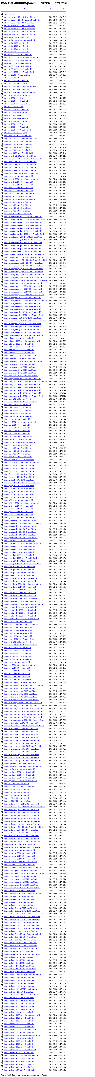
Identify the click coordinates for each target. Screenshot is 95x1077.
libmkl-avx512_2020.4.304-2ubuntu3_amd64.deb (21, 179)
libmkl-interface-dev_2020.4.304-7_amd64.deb (20, 616)
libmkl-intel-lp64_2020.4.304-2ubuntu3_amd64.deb (22, 564)
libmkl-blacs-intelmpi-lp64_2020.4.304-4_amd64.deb (23, 243)
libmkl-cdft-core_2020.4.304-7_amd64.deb (19, 353)
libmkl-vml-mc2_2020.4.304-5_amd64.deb (19, 1021)
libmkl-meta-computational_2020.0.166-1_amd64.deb (23, 703)
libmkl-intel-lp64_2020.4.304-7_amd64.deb (19, 575)
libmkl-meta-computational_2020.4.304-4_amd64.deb (23, 708)
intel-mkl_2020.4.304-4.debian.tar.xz (17, 95)
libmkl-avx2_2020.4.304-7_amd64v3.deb (18, 153)
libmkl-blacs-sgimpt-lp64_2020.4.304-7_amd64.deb (22, 332)
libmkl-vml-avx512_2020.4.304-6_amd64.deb (20, 943)
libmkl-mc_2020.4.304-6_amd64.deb (17, 674)
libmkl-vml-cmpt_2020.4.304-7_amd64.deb (19, 986)
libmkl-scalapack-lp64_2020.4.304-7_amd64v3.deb (22, 841)
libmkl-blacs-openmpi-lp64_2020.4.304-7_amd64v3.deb (24, 295)
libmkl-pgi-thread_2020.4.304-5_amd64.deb (19, 772)
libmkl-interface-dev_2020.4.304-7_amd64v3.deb (21, 619)
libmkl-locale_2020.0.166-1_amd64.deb (18, 622)
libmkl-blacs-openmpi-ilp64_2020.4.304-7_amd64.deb (23, 272)
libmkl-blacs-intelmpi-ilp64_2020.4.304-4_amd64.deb (23, 222)
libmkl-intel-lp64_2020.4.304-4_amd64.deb (19, 567)
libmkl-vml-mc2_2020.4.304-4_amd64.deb (19, 1018)
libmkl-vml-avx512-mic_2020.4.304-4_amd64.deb (22, 917)
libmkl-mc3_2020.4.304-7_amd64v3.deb (18, 659)
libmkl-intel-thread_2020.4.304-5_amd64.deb (20, 590)
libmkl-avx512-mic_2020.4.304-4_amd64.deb (20, 162)
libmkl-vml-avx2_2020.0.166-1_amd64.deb (19, 891)
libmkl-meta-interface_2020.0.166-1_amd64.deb (21, 723)
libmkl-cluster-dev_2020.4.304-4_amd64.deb (20, 364)
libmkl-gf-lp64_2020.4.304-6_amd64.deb (18, 512)
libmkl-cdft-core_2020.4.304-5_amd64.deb (19, 347)
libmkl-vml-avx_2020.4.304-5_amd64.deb (19, 960)
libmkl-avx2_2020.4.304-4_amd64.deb (17, 141)
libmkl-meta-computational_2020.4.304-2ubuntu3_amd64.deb (26, 706)
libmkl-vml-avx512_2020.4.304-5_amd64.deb (20, 940)
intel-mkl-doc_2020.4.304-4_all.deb (16, 43)
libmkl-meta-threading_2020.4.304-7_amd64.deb (21, 758)
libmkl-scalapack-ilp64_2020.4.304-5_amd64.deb (21, 813)
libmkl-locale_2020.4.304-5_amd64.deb (18, 630)
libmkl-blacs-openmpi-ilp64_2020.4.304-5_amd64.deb (23, 266)
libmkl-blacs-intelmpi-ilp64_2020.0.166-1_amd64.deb (23, 217)
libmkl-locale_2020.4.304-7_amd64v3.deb (19, 639)
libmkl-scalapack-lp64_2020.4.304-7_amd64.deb (21, 839)
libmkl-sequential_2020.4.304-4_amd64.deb (19, 850)
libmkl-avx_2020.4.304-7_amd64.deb (17, 211)
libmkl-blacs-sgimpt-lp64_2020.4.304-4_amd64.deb (22, 324)
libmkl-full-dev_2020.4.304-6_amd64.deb (19, 471)
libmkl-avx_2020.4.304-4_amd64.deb (17, 202)
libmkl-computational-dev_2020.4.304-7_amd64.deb (22, 393)
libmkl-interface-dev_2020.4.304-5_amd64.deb (20, 610)
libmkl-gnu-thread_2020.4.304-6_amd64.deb (20, 532)
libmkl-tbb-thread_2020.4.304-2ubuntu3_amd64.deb (22, 867)
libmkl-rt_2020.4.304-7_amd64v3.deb (17, 801)
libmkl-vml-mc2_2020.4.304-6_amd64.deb (19, 1024)
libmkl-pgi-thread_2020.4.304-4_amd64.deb (19, 769)
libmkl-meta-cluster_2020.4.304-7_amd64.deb (20, 697)
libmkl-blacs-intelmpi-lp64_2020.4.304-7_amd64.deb (23, 251)
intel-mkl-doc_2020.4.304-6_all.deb (16, 49)
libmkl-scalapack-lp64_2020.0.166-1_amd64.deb (21, 824)
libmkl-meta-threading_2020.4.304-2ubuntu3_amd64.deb (24, 746)
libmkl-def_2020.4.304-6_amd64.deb (17, 431)
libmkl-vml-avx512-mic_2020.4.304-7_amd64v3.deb (23, 928)
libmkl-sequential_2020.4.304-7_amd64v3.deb (20, 862)
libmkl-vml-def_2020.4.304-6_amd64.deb (19, 1003)
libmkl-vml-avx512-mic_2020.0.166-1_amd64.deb (22, 911)
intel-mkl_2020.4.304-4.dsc (13, 98)
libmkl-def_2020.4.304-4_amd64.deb (17, 425)
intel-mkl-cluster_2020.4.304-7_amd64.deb (19, 31)
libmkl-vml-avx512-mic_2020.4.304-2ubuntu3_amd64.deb (25, 914)
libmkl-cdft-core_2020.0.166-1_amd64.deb (19, 338)
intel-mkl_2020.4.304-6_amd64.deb (16, 118)
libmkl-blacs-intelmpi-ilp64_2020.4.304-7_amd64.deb (23, 231)
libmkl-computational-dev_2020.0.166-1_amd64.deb (22, 379)
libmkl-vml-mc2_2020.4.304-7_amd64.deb (19, 1027)
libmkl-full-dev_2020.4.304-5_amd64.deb (19, 468)
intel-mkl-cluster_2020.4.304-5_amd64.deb (19, 26)
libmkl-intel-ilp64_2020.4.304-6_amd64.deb (19, 552)
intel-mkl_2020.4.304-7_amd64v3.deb (17, 130)
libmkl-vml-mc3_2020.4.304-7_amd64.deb (19, 1047)
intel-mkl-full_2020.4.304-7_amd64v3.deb (19, 72)
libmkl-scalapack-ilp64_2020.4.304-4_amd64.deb (21, 810)
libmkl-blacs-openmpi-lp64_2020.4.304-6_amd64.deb (23, 289)
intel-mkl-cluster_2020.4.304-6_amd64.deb (19, 29)
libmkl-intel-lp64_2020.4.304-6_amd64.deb (19, 572)
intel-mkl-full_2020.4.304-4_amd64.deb (18, 60)
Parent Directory (10, 14)
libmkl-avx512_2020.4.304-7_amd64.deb (18, 191)
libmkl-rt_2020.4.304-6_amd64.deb (16, 795)
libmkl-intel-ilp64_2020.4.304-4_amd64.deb (19, 546)
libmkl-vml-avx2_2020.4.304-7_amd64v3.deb (20, 908)
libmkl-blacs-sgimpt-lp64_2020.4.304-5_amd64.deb (22, 327)
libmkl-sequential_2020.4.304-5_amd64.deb (19, 853)
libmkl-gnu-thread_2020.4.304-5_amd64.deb (20, 529)
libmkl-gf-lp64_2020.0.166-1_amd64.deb (18, 500)
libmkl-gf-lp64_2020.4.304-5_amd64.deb (18, 509)
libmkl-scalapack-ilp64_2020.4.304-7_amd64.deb (21, 818)
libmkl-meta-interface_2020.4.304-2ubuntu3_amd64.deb (24, 726)
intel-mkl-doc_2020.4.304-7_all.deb (16, 52)
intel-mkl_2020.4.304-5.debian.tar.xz (17, 104)
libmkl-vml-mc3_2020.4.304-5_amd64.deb (19, 1041)
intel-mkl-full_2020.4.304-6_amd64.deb (18, 66)
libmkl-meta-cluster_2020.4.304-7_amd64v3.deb (21, 700)
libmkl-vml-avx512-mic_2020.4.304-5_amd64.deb (22, 920)
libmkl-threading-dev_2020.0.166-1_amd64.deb (21, 870)
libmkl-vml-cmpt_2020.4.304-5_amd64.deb (19, 980)
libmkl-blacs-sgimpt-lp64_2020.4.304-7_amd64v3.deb (23, 335)
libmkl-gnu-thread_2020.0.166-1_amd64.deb (20, 520)
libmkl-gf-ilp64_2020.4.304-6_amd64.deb (19, 491)
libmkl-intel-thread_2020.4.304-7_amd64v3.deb (21, 598)
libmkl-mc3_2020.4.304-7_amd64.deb (17, 656)
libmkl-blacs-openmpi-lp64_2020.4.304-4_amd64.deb (23, 283)
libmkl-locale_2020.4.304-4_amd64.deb (18, 627)
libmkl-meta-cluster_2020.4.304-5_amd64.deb (20, 691)
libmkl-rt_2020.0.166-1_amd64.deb (16, 784)
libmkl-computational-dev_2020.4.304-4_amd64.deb (22, 384)
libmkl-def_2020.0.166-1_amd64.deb (17, 419)
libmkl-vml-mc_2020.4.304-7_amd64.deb (19, 1067)
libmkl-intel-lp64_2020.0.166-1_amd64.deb (19, 561)
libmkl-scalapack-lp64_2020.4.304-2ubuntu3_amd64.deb (24, 827)
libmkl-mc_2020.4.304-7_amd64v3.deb (18, 679)
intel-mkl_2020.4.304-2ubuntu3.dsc (16, 89)
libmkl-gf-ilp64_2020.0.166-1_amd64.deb (19, 480)
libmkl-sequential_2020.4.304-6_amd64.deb (19, 856)
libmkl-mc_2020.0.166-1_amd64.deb (17, 662)
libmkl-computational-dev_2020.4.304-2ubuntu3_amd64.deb (25, 382)
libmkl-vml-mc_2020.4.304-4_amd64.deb (19, 1058)
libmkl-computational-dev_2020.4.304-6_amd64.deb (22, 390)
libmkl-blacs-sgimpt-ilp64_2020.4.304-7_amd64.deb (22, 312)
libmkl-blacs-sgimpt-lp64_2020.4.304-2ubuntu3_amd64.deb (25, 321)
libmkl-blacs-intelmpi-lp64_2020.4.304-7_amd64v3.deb (24, 254)
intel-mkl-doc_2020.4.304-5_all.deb (16, 46)
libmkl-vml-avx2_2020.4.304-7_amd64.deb (19, 905)
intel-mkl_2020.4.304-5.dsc (13, 107)
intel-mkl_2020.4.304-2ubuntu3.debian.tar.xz (20, 86)
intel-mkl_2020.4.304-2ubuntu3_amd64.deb (19, 92)
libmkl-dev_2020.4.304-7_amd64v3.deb (18, 457)
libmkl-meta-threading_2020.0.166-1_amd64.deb (21, 743)
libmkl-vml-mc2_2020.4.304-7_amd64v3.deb (20, 1029)
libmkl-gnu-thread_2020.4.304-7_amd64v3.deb (20, 538)
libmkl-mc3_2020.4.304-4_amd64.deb (17, 648)
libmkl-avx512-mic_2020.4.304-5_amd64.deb (20, 165)
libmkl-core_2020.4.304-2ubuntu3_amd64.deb (20, 402)
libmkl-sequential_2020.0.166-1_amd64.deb (19, 844)
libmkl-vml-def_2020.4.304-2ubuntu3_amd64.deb (21, 995)
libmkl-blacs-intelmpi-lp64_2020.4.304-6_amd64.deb (23, 248)
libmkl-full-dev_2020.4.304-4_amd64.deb (19, 465)
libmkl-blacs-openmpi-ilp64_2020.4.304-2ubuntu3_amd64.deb (26, 260)
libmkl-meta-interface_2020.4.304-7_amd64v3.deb (22, 740)
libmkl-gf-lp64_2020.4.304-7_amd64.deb (18, 515)
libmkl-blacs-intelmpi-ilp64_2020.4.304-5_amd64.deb (23, 225)
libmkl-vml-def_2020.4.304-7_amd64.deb (19, 1006)
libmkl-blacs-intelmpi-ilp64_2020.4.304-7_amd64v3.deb (24, 234)
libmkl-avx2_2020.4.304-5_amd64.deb (17, 144)
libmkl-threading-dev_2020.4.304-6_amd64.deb (21, 882)
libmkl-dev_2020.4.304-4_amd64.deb (17, 445)
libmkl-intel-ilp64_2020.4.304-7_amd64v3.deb (20, 558)
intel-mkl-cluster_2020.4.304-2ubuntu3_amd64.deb (22, 20)
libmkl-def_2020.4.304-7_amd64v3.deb (18, 436)
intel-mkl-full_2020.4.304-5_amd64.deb (18, 63)
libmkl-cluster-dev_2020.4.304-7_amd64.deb (20, 373)
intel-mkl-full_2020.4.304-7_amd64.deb (18, 69)
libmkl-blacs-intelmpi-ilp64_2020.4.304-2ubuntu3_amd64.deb (26, 220)
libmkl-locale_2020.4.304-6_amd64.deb (18, 633)
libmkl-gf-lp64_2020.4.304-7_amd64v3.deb (19, 517)
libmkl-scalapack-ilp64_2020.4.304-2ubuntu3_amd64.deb (24, 807)
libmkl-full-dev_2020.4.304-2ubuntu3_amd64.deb (21, 463)
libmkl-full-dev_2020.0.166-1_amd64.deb (19, 460)
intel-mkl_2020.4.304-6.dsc (13, 115)
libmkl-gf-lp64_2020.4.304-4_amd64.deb (18, 506)
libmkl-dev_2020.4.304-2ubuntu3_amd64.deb (20, 442)
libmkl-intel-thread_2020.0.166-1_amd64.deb (20, 581)
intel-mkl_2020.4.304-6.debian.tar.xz (17, 112)
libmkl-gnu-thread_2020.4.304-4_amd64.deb (20, 526)
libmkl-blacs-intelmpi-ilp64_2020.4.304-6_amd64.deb (23, 228)
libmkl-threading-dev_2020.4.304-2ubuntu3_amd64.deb (24, 873)
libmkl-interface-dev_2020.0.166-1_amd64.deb (20, 601)
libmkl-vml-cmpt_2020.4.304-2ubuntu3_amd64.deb (22, 975)
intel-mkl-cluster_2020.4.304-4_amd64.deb (19, 23)
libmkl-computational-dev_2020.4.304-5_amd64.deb (22, 387)
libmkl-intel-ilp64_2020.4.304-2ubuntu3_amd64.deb (22, 544)
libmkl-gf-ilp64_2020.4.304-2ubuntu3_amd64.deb (22, 483)
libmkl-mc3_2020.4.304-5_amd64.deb (17, 651)
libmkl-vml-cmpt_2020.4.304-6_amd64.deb (19, 983)
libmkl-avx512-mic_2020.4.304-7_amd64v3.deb (21, 173)
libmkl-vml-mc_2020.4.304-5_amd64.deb (19, 1061)
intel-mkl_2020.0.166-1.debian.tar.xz (17, 75)
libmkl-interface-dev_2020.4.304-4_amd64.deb (20, 607)
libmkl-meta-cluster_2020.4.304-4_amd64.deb (20, 688)
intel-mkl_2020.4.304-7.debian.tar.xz (17, 121)
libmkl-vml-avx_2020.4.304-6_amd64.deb (19, 963)
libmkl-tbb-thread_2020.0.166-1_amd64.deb (19, 865)
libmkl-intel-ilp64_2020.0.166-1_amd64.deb (19, 541)
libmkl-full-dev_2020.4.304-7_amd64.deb (19, 474)
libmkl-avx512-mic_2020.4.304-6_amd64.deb (20, 167)
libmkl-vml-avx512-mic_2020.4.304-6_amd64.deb (22, 922)
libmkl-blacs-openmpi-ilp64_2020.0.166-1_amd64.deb (23, 257)
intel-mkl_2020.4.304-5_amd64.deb (16, 110)
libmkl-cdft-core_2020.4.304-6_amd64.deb (19, 350)
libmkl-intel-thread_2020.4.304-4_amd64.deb (20, 587)
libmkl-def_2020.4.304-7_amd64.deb (17, 434)
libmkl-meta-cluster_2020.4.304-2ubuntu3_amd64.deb (23, 685)
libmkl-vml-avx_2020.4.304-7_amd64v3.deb (20, 969)
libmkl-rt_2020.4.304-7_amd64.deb (16, 798)
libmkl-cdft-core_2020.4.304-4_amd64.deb (19, 344)
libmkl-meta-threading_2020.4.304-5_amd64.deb (21, 752)
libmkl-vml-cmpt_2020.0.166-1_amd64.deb (19, 972)
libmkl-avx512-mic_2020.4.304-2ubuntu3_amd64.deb (23, 159)
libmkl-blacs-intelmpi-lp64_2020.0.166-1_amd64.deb (23, 237)
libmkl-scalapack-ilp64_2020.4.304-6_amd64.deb (21, 815)
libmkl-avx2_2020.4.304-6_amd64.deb (17, 147)
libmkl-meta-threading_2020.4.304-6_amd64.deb (21, 755)
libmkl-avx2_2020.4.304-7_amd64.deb (17, 150)
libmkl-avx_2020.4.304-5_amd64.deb (17, 205)
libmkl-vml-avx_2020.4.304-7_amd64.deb (19, 966)
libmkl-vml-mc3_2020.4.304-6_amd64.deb (19, 1044)
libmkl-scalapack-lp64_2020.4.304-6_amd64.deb (21, 836)
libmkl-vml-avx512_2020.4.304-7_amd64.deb (20, 946)
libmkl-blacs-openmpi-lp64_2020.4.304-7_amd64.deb (23, 292)
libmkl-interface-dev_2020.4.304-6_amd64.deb (20, 613)
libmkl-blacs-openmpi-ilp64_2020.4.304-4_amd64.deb (23, 263)
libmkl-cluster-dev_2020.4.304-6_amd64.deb (20, 370)
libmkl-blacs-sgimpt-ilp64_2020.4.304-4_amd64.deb (22, 303)
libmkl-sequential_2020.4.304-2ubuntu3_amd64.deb (22, 847)
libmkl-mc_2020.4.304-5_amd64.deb (17, 671)
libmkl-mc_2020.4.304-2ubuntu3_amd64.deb (20, 665)
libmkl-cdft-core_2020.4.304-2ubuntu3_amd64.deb (22, 341)
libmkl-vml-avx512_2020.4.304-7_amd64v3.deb (21, 948)
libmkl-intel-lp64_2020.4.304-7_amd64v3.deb (20, 578)
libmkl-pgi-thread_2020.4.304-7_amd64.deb (19, 778)
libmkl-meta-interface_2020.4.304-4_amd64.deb (21, 729)
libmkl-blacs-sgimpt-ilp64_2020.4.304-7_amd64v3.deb (23, 315)
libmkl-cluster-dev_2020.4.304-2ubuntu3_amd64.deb (23, 361)
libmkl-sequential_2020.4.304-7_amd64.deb (19, 859)
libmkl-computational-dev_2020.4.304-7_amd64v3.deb (23, 396)
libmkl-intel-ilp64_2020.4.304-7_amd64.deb (19, 555)
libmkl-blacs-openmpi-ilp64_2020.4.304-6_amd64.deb (23, 269)
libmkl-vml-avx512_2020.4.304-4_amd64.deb (20, 937)
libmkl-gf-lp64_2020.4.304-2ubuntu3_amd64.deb (21, 503)
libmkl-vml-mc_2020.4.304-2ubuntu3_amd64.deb (21, 1056)
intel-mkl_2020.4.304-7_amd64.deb (16, 127)
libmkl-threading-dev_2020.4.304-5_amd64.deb (21, 879)
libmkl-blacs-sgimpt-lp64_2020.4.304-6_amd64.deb (22, 329)
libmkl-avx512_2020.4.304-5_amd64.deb (18, 185)
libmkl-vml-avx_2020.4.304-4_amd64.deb (19, 957)
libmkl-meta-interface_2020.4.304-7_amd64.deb (21, 737)
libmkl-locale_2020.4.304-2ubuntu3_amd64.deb (21, 625)
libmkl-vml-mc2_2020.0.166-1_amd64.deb (19, 1012)
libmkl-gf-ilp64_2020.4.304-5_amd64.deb (19, 489)
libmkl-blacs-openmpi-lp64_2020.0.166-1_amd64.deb (23, 277)
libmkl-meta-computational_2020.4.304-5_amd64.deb (23, 711)
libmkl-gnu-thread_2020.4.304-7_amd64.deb (20, 535)
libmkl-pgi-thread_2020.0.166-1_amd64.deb (19, 763)
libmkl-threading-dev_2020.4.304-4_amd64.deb (21, 876)
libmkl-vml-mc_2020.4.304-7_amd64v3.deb (19, 1070)
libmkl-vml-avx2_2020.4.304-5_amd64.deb (19, 899)
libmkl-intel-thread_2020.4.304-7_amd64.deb (20, 596)
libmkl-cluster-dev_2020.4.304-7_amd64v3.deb (21, 376)
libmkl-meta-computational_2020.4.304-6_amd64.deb (23, 714)
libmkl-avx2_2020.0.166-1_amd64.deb (17, 136)
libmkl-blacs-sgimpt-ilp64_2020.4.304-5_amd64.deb (22, 306)
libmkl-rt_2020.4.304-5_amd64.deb (16, 792)
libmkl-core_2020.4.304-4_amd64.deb (17, 405)
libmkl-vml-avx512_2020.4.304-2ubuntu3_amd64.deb (23, 934)
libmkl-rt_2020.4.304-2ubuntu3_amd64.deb (19, 787)
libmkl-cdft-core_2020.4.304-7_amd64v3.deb (20, 355)
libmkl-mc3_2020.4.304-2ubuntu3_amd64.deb (20, 645)
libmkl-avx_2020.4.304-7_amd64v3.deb (18, 214)
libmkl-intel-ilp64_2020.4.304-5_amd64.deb (19, 549)
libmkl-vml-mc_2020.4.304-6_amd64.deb (19, 1064)
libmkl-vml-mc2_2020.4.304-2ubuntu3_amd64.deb (22, 1015)
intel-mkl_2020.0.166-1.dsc (13, 78)
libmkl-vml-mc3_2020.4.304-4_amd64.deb (19, 1038)
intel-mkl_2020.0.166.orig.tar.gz (15, 84)
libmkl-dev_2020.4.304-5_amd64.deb (17, 448)
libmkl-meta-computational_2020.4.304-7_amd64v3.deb (24, 720)
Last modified (55, 9)
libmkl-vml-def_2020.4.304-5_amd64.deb (19, 1001)
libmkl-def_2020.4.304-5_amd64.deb (17, 428)
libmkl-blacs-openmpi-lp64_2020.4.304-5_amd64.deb (23, 286)
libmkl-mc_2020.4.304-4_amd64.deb (17, 668)
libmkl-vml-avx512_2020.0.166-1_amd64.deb (20, 931)
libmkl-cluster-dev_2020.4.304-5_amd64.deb (20, 367)
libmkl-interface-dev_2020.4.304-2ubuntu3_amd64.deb (23, 604)
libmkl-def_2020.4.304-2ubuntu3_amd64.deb (20, 422)
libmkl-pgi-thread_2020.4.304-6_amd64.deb (19, 775)
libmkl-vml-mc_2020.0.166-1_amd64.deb (19, 1053)
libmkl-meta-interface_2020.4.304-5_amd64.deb (21, 732)
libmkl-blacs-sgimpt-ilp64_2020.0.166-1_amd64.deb (22, 298)
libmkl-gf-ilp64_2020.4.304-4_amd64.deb (19, 486)
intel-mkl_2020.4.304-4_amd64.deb (16, 101)
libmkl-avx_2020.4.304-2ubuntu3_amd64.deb (20, 199)
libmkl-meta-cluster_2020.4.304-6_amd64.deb (20, 694)
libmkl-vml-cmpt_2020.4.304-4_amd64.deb (19, 977)
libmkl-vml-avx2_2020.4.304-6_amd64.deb (19, 902)
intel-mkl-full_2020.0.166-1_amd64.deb (18, 55)
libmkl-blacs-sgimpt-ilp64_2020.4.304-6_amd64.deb (22, 309)
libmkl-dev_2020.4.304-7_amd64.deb (17, 454)
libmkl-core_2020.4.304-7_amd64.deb (17, 413)
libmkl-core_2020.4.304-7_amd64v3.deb (18, 416)
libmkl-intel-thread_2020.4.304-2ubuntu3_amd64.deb (23, 584)
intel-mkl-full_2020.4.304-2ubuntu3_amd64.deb (21, 58)
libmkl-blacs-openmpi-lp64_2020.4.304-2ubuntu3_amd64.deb (26, 280)
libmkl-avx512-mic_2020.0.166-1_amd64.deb (20, 156)
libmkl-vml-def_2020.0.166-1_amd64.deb (19, 992)
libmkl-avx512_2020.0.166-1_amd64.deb (18, 176)
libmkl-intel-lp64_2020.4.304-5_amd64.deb (19, 570)
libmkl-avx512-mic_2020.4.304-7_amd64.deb (20, 170)
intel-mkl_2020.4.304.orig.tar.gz (15, 133)
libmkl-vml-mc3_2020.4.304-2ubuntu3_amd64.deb (22, 1035)
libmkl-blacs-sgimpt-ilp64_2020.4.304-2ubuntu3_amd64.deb (25, 301)
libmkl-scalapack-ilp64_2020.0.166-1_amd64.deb (21, 804)
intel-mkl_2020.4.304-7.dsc (13, 124)
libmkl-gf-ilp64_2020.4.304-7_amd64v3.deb (20, 497)
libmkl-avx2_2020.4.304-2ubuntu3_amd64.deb (20, 139)
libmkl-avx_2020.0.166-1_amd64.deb (17, 196)
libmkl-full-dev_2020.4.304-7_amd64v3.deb (19, 477)
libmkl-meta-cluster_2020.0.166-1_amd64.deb (20, 682)
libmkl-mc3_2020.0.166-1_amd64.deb (17, 642)
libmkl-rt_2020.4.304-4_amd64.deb (16, 789)
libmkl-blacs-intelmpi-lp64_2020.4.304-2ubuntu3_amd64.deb (26, 240)
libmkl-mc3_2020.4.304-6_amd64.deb (17, 653)
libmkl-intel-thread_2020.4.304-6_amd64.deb (20, 593)
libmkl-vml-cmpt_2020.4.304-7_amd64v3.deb (20, 989)
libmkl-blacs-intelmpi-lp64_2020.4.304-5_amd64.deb (23, 246)
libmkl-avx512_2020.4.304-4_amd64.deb (18, 182)
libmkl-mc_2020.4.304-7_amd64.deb (17, 677)
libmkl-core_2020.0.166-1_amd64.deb (17, 399)
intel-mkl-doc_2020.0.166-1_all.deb (16, 37)
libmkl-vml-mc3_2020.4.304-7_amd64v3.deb (20, 1050)
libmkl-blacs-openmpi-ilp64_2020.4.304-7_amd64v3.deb (24, 274)
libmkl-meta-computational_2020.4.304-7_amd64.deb (23, 717)
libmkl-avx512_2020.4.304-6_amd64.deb (18, 188)
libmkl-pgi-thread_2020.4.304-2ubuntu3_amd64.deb (22, 766)
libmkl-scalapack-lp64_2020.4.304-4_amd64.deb (21, 830)
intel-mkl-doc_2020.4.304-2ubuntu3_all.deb (19, 40)
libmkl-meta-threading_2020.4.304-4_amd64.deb (21, 749)
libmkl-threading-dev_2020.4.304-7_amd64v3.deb (22, 888)
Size (64, 9)
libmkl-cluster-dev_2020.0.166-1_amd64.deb (20, 358)
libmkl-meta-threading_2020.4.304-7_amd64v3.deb (22, 760)
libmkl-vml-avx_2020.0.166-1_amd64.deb (19, 951)
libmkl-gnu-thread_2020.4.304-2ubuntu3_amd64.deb (23, 523)
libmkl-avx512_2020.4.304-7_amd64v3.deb (19, 193)
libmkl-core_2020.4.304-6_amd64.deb (17, 410)
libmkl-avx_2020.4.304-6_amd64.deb (17, 208)
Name (26, 9)
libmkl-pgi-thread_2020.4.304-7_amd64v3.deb (20, 781)
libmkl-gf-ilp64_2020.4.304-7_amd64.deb (19, 494)
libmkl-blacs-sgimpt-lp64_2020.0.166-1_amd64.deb (22, 318)
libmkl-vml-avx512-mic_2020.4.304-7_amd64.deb (22, 925)
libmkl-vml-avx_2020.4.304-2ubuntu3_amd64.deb (22, 954)
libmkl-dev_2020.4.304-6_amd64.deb (17, 451)
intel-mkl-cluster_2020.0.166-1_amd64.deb (19, 17)
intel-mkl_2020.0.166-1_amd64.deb (16, 81)
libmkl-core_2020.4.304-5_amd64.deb (17, 408)
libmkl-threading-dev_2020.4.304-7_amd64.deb (21, 885)
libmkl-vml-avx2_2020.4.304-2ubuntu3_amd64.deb (22, 894)
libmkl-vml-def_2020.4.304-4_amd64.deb (19, 998)
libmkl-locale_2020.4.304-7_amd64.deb (18, 636)
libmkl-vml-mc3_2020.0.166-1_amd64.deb (19, 1032)
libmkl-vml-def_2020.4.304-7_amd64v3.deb (19, 1009)
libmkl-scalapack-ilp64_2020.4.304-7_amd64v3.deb (22, 821)
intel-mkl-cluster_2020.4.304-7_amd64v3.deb (20, 34)
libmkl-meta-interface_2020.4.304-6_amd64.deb (21, 734)
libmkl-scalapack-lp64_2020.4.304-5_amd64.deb (21, 833)
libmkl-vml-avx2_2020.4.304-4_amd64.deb (19, 896)
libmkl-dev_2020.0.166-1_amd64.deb (17, 439)
